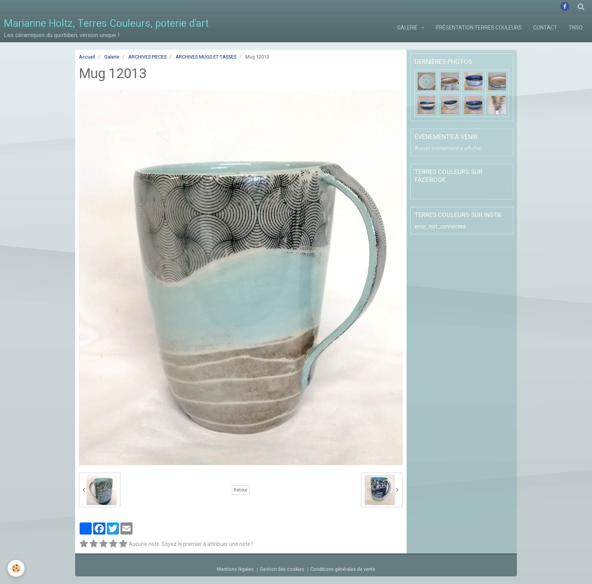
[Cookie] (16, 568)
